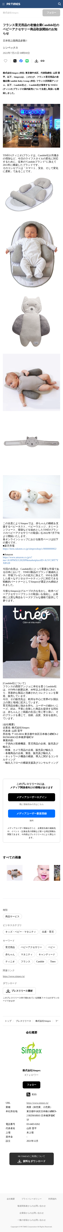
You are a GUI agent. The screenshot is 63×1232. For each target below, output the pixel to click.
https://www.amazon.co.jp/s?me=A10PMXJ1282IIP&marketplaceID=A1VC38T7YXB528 (30, 560)
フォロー (31, 1085)
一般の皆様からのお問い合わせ (31, 1220)
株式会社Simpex (43, 1021)
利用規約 (52, 1198)
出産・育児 (48, 932)
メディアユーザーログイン (31, 797)
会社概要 (11, 1198)
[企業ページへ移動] (31, 1052)
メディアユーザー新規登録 (31, 813)
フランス (25, 961)
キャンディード (47, 954)
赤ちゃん (10, 954)
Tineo (53, 961)
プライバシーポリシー (32, 1198)
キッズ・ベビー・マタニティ (20, 932)
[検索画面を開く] (60, 4)
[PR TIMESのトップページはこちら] (13, 4)
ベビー (51, 947)
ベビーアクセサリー (31, 947)
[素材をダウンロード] (36, 61)
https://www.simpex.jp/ (14, 976)
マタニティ (27, 954)
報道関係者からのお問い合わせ (31, 1205)
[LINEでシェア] (27, 61)
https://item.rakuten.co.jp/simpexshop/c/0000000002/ (30, 548)
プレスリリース (23, 1021)
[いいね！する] (5, 61)
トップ (8, 1021)
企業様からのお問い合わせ (31, 1212)
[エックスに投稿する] (15, 61)
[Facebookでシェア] (21, 61)
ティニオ (10, 961)
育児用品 (10, 947)
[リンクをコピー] (42, 61)
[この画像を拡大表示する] (14, 873)
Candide (40, 961)
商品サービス (12, 916)
